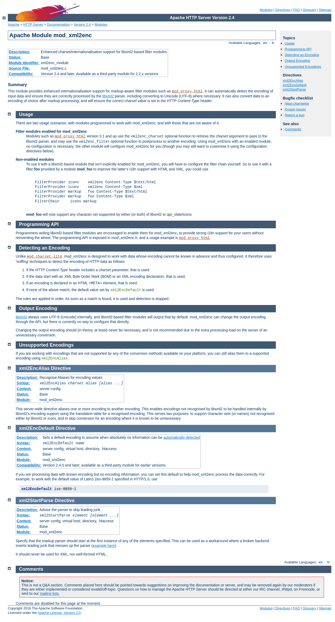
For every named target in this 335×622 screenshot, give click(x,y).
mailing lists (49, 593)
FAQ (296, 10)
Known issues (295, 109)
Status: (15, 57)
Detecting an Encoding (302, 55)
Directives (282, 10)
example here (104, 545)
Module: (24, 400)
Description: (19, 52)
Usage (290, 43)
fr (273, 43)
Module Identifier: (24, 63)
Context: (24, 389)
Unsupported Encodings (303, 67)
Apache (13, 24)
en (265, 43)
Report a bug (294, 115)
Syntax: (23, 383)
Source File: (19, 68)
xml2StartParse (294, 89)
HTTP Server (33, 24)
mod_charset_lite (44, 256)
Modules (266, 10)
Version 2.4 (82, 24)
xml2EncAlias (293, 80)
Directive (61, 368)
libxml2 (108, 96)
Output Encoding (297, 61)
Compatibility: (21, 74)
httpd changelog (297, 103)
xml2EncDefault (294, 85)
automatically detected (181, 437)
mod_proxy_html (187, 91)
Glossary (309, 10)
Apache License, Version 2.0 (59, 613)
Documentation (58, 24)
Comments (293, 129)
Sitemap (325, 10)
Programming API (298, 49)
